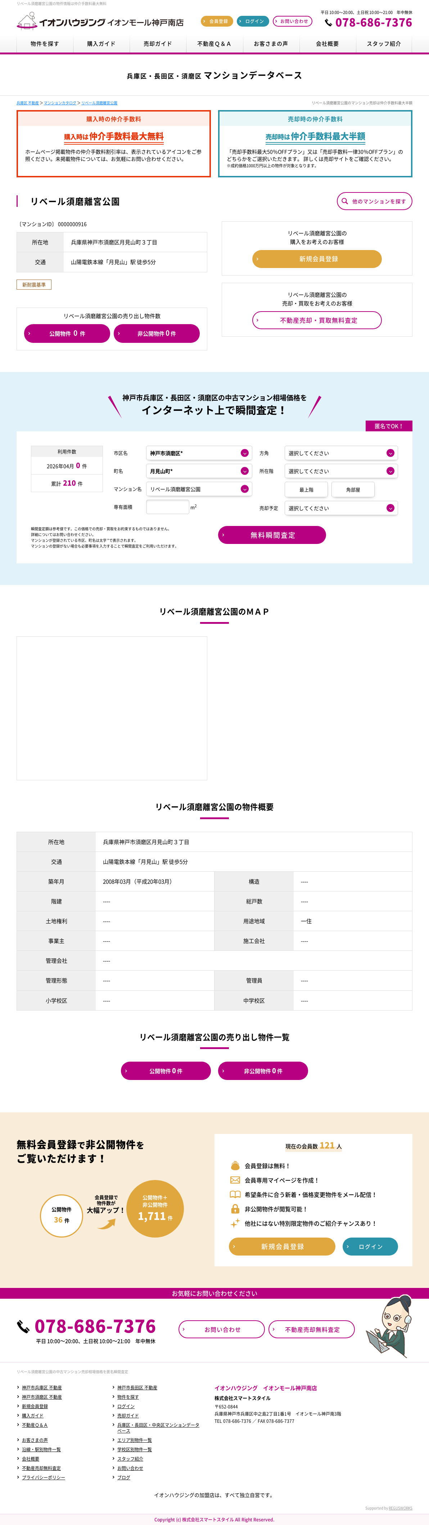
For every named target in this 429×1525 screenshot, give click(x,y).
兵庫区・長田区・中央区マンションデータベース (158, 1428)
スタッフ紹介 (130, 1459)
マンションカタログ (60, 102)
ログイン (126, 1406)
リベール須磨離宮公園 (99, 102)
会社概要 (30, 1459)
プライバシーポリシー (43, 1477)
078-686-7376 (373, 22)
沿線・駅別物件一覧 (41, 1449)
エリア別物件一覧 (134, 1440)
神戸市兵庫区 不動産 (42, 1387)
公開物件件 (67, 333)
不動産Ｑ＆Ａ (35, 1425)
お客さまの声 (35, 1440)
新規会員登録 (35, 1406)
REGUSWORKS (400, 1508)
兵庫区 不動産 (28, 102)
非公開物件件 (156, 333)
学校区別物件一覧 (134, 1449)
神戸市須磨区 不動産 (42, 1397)
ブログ (123, 1477)
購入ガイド (33, 1415)
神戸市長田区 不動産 (137, 1387)
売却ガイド (128, 1415)
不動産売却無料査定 (41, 1468)
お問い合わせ (130, 1468)
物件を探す (128, 1397)
